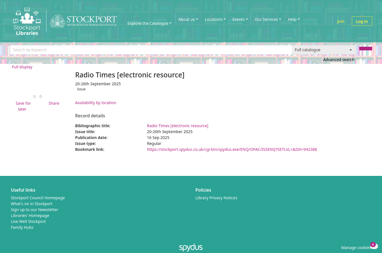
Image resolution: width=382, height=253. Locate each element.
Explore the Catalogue (148, 23)
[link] (34, 96)
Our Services (266, 19)
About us (186, 19)
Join (341, 21)
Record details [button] (90, 115)
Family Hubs (22, 227)
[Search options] (324, 50)
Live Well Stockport (28, 221)
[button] (22, 106)
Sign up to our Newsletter (34, 209)
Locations (214, 19)
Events (239, 19)
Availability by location (95, 102)
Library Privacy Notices (216, 197)
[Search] (365, 48)
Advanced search (338, 59)
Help (292, 19)
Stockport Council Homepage (38, 197)
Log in (362, 21)
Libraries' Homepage (30, 215)
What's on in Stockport (32, 203)
